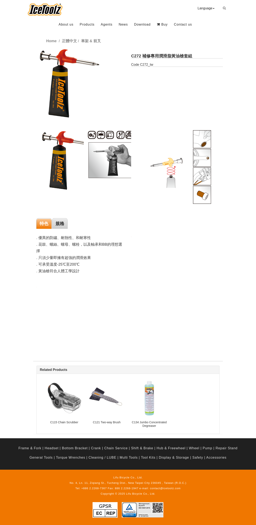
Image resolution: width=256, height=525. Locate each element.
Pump (207, 448)
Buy (162, 24)
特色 (44, 223)
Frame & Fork (29, 448)
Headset (52, 448)
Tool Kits (148, 457)
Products (87, 24)
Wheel (194, 448)
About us (66, 24)
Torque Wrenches (70, 457)
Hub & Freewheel (171, 448)
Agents (106, 24)
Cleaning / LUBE (102, 457)
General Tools (41, 457)
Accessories (216, 457)
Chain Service (116, 448)
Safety (197, 457)
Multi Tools (129, 457)
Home (51, 41)
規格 (59, 223)
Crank (96, 448)
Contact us (183, 24)
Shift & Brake (142, 448)
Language (206, 8)
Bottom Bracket (75, 448)
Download (142, 24)
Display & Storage (174, 457)
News (123, 24)
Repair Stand (226, 448)
